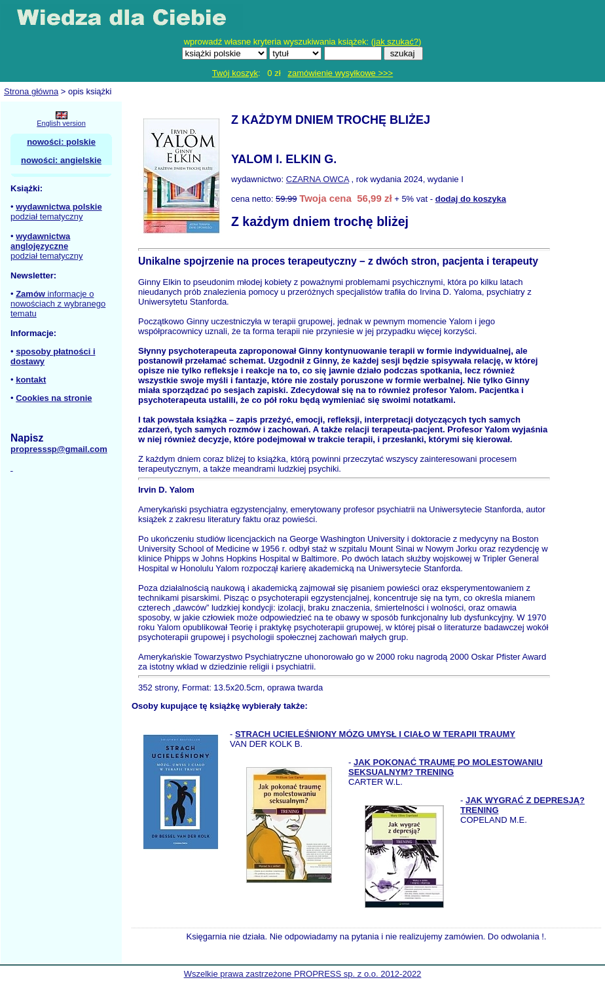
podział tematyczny (46, 216)
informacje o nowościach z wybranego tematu (57, 303)
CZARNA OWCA (317, 179)
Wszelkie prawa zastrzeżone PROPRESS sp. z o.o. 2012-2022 (303, 974)
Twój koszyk (235, 73)
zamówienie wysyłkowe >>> (340, 73)
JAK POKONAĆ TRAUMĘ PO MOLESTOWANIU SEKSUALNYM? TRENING (445, 767)
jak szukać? (396, 42)
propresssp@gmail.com (58, 449)
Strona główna (31, 91)
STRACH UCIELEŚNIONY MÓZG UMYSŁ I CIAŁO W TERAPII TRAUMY (375, 734)
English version (61, 123)
